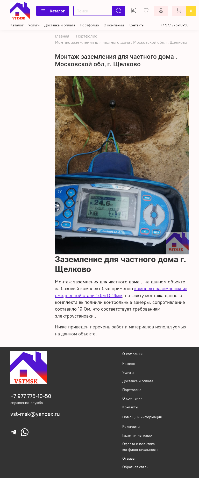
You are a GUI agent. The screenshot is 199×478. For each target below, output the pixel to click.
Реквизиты (131, 426)
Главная (62, 36)
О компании (114, 25)
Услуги (34, 25)
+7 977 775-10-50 (174, 25)
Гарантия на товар (137, 435)
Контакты (136, 25)
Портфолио (89, 25)
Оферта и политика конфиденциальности (140, 447)
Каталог (53, 10)
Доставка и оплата (59, 25)
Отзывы (128, 458)
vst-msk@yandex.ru (35, 413)
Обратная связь (135, 467)
